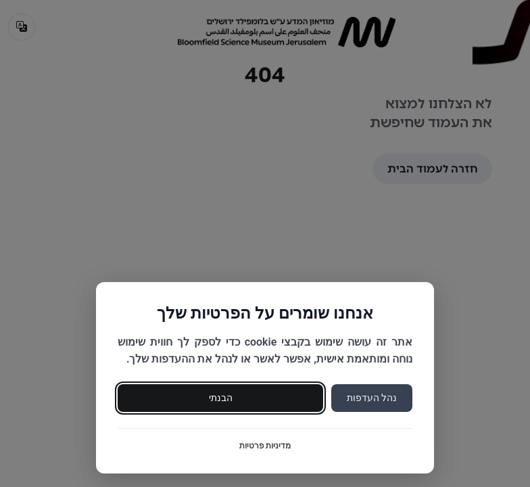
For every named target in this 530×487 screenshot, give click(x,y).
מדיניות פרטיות (265, 445)
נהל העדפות (372, 397)
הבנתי (221, 397)
